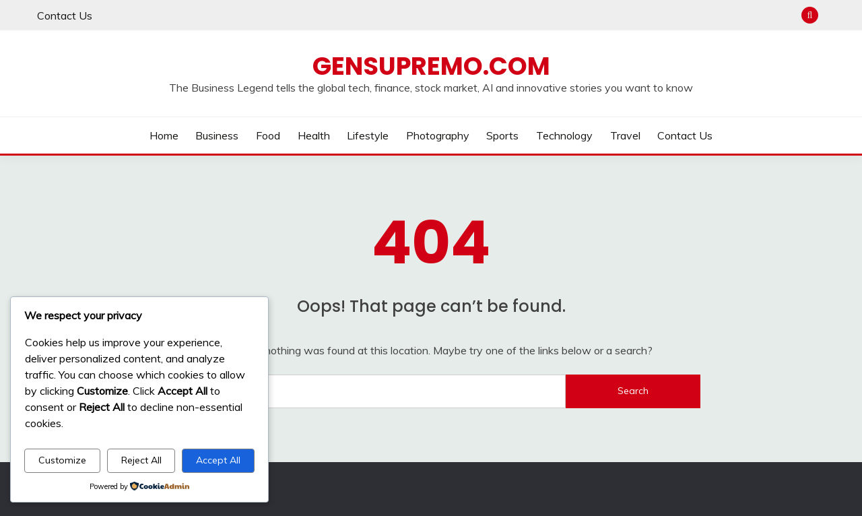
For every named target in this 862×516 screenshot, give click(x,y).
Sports (502, 135)
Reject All (141, 460)
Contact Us (64, 15)
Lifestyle (368, 135)
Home (164, 135)
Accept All (218, 460)
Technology (564, 135)
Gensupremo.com (431, 66)
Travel (625, 135)
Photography (437, 135)
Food (268, 135)
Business (216, 135)
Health (314, 135)
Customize (62, 460)
